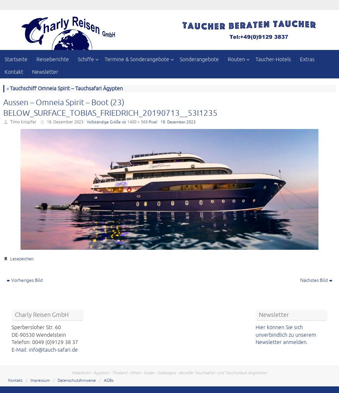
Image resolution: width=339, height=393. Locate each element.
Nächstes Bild (316, 280)
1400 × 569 (137, 122)
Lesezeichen (21, 259)
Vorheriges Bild (25, 280)
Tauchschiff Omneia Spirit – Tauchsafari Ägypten (64, 88)
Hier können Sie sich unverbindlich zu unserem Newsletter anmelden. (286, 335)
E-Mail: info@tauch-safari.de (45, 350)
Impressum (40, 380)
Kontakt (15, 380)
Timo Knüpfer (23, 122)
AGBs (109, 380)
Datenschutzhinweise (77, 380)
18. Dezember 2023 (65, 122)
